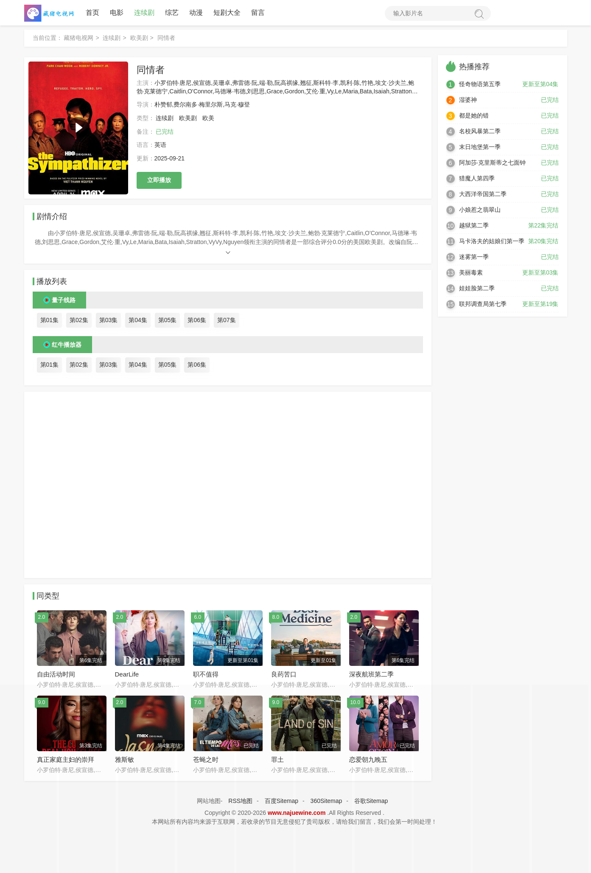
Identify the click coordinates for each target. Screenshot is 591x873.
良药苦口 (284, 674)
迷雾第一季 (474, 256)
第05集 (167, 320)
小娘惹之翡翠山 (480, 209)
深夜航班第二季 (371, 674)
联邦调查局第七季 (483, 303)
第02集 (79, 320)
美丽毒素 (471, 272)
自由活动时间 (56, 674)
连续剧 (144, 12)
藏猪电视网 (78, 37)
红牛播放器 (66, 344)
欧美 (208, 118)
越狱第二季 (474, 225)
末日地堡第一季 (480, 146)
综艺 (172, 12)
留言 (258, 12)
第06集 (197, 320)
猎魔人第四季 (477, 178)
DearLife (127, 674)
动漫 (196, 12)
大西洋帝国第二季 (483, 194)
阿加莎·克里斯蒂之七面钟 (492, 162)
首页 (92, 12)
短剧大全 (227, 12)
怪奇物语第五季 (480, 84)
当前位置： (47, 37)
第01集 (49, 320)
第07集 (226, 320)
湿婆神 (468, 99)
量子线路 (64, 300)
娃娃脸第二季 (477, 288)
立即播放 (159, 180)
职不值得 (205, 674)
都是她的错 (474, 115)
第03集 (108, 320)
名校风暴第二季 (480, 131)
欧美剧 (139, 37)
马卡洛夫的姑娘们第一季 (491, 241)
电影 (116, 12)
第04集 (138, 320)
